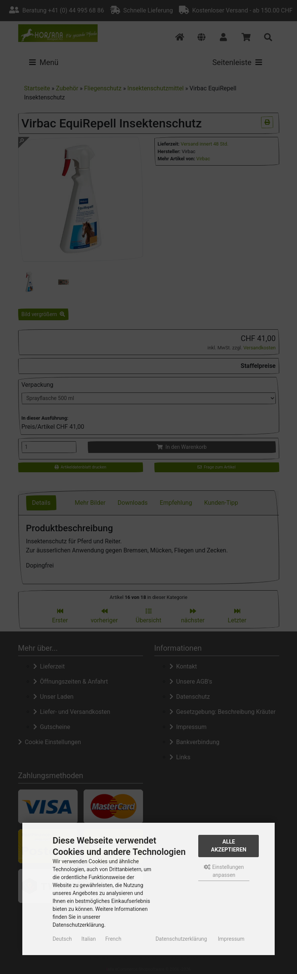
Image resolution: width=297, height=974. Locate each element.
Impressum (231, 939)
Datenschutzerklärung (181, 939)
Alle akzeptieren (229, 846)
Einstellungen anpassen (224, 871)
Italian (88, 939)
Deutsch (62, 939)
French (113, 939)
